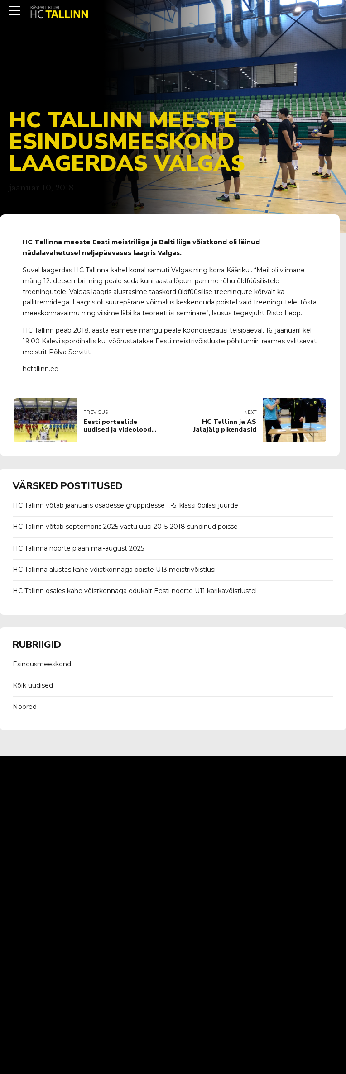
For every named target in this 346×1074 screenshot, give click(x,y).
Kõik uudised (33, 685)
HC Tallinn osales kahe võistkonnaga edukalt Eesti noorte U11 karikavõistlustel (135, 591)
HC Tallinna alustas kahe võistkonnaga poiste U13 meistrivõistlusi (114, 570)
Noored (25, 707)
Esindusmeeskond (42, 664)
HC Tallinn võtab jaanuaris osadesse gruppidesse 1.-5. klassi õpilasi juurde (125, 505)
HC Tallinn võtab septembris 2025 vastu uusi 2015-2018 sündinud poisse (125, 527)
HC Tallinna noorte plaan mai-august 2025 (78, 548)
